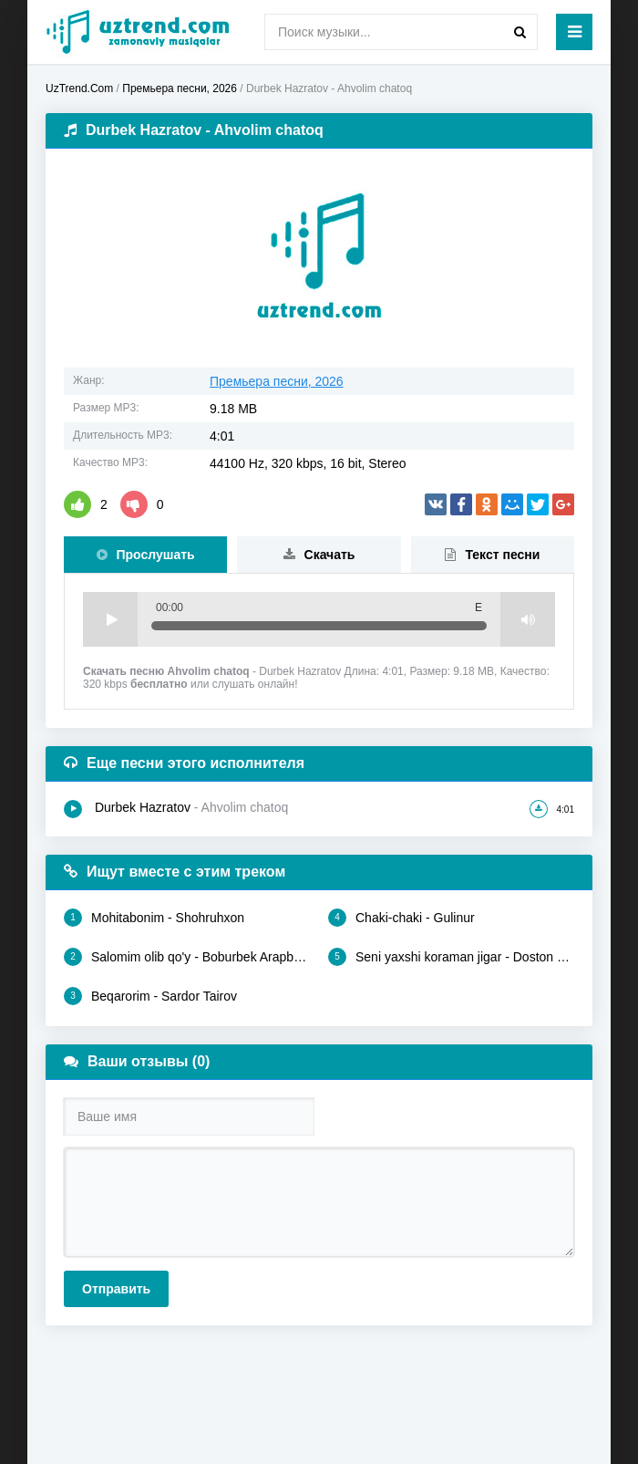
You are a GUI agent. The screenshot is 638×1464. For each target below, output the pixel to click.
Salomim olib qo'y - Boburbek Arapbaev (187, 957)
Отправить (116, 1289)
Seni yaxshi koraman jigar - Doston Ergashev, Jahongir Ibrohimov (451, 957)
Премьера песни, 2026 (277, 381)
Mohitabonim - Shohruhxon (154, 918)
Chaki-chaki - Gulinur (401, 918)
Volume (527, 619)
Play (110, 619)
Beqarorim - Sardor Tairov (150, 996)
